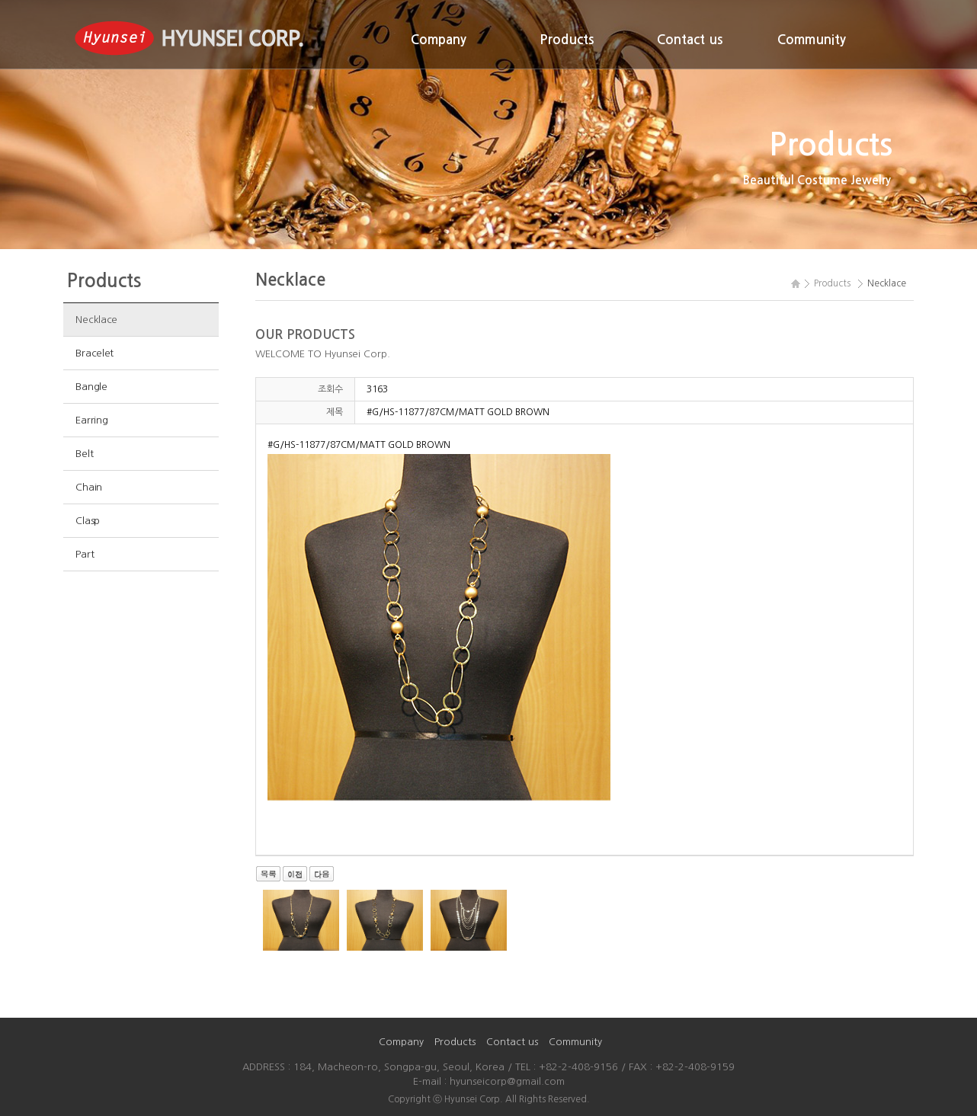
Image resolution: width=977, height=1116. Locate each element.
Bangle (91, 387)
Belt (84, 454)
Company (438, 40)
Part (84, 554)
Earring (91, 420)
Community (811, 40)
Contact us (689, 40)
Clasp (87, 521)
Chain (88, 487)
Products (567, 40)
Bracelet (94, 353)
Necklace (96, 320)
